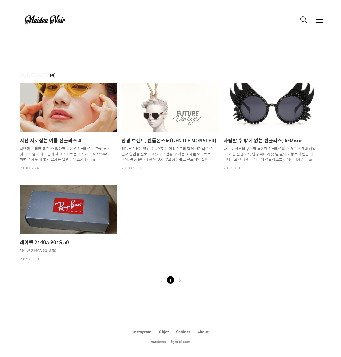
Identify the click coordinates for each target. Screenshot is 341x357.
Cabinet (183, 332)
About (203, 332)
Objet (164, 332)
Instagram (142, 332)
